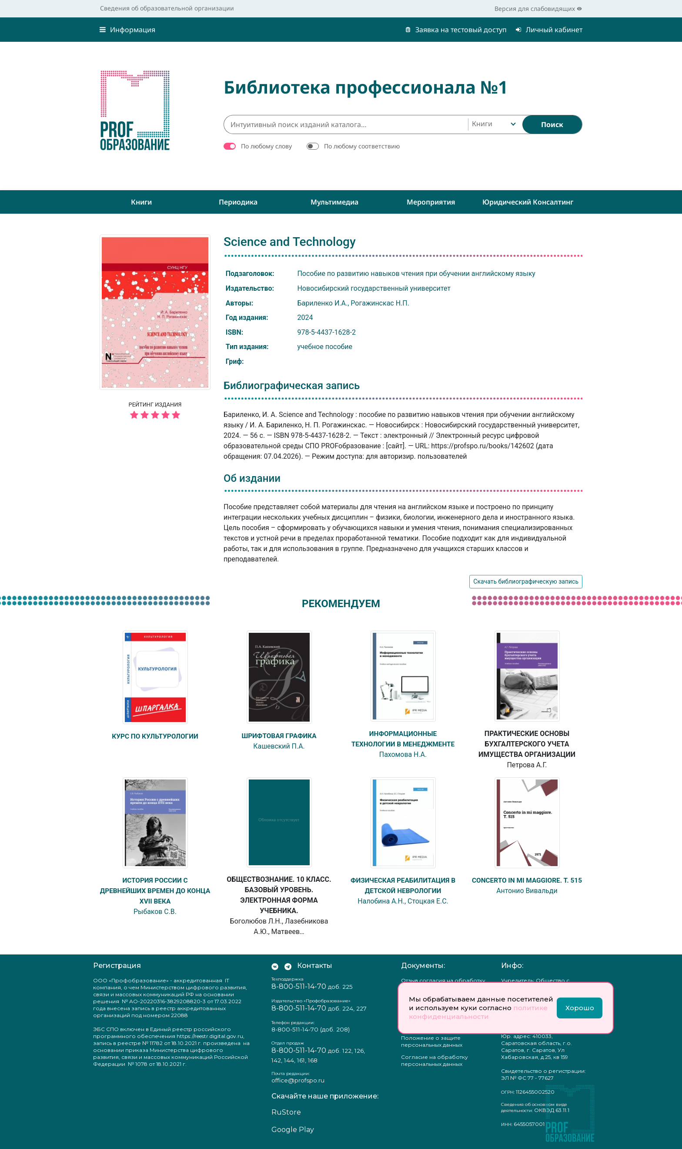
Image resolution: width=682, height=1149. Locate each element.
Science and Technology (290, 242)
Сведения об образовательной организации (167, 8)
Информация (127, 29)
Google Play (292, 1129)
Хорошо (579, 1008)
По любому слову (266, 146)
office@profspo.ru (297, 1080)
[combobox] (493, 124)
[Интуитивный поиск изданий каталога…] (346, 124)
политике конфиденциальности (478, 1012)
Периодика (238, 202)
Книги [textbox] (482, 123)
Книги (141, 202)
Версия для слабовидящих (538, 8)
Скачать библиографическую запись (525, 581)
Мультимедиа (334, 202)
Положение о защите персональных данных (431, 1041)
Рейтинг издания (155, 411)
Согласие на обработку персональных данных (434, 1060)
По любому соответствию (362, 146)
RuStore (286, 1112)
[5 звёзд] (155, 415)
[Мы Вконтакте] (274, 966)
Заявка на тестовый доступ (456, 29)
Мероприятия (431, 202)
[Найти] (552, 124)
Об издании (252, 478)
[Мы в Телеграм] (287, 966)
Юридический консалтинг (527, 202)
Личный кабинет (548, 29)
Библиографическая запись (292, 386)
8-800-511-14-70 (298, 986)
